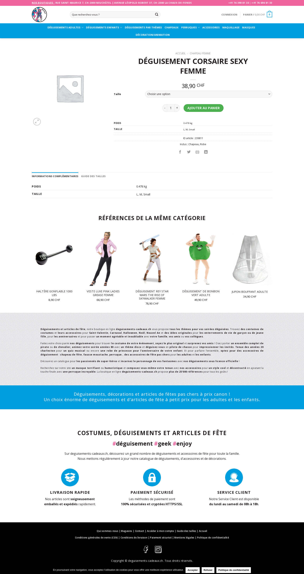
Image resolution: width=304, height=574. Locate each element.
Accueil (180, 53)
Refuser (208, 570)
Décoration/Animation (153, 35)
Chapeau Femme (200, 53)
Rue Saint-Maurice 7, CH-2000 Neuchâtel (83, 2)
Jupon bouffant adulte (250, 292)
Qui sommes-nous (107, 531)
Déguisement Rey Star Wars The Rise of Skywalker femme (152, 295)
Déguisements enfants (104, 28)
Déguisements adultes (65, 28)
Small (192, 129)
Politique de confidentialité (213, 537)
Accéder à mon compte (160, 531)
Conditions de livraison (134, 537)
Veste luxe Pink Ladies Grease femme (103, 293)
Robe (203, 144)
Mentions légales (184, 537)
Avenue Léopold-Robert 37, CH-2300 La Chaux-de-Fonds (153, 2)
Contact (139, 531)
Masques (248, 27)
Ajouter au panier (203, 108)
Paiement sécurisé (161, 537)
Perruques (190, 28)
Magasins (126, 531)
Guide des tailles (93, 176)
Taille (117, 94)
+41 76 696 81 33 (261, 2)
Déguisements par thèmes (143, 27)
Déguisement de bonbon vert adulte (200, 293)
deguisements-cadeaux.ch (145, 561)
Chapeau (193, 144)
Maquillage (231, 27)
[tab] (55, 176)
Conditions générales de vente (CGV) (96, 537)
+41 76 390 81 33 (238, 2)
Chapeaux (172, 27)
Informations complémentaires (55, 176)
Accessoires (211, 27)
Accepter (192, 570)
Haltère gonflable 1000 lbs (54, 293)
